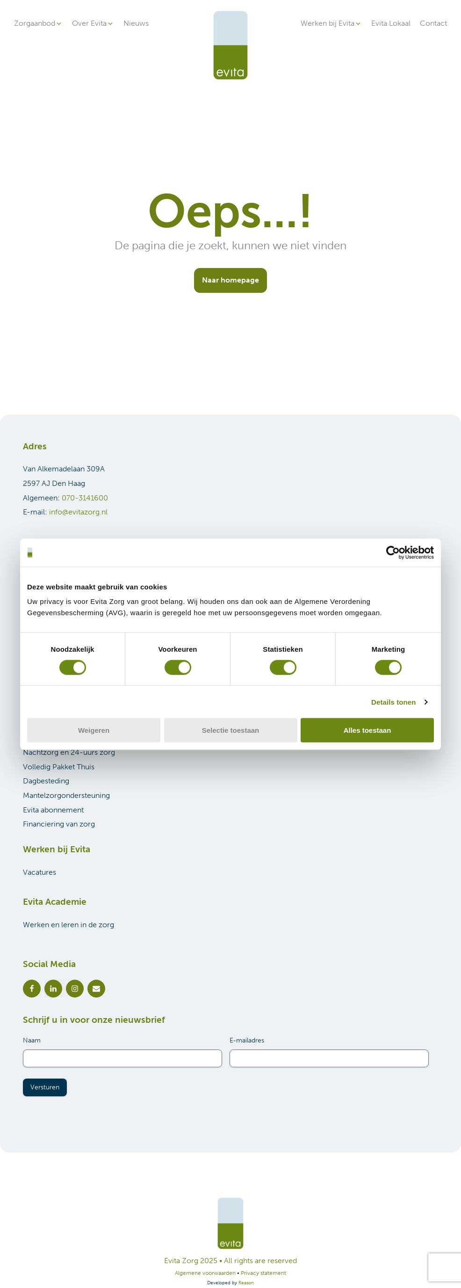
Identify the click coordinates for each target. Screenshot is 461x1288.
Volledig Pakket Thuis (58, 766)
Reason (246, 1283)
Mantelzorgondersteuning (66, 795)
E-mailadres (247, 1040)
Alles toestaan (367, 730)
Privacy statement (263, 1273)
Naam (32, 1040)
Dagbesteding (46, 780)
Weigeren (93, 730)
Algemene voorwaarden (205, 1273)
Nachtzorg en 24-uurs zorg (69, 752)
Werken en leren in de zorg (68, 924)
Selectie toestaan (230, 730)
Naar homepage (230, 279)
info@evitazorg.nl (78, 511)
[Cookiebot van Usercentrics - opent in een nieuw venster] (393, 552)
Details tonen (393, 702)
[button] (38, 23)
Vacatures (39, 872)
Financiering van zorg (59, 823)
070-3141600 (85, 497)
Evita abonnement (53, 809)
